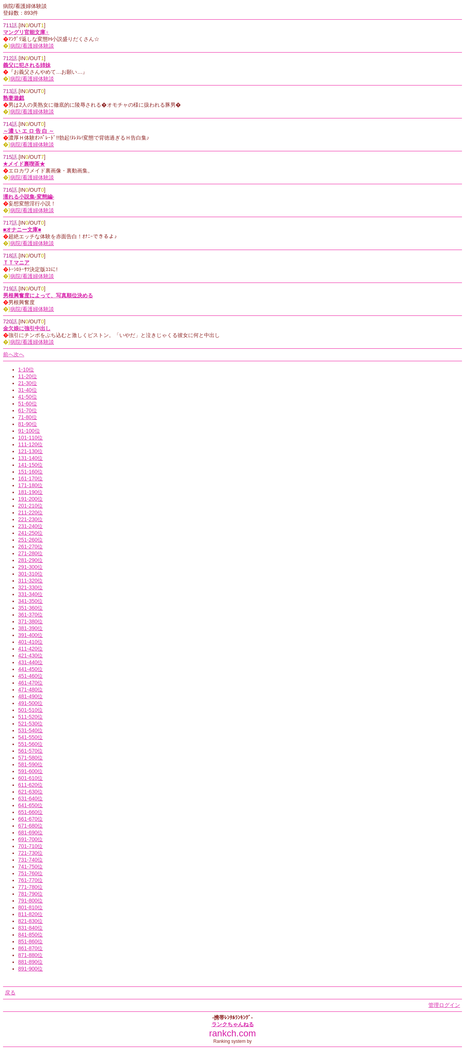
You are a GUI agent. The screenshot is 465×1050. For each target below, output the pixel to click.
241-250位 (30, 533)
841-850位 (30, 935)
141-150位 (30, 465)
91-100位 (29, 431)
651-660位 (30, 812)
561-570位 (30, 751)
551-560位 (30, 744)
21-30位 (27, 383)
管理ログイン (444, 1005)
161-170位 (30, 478)
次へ (19, 354)
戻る (10, 992)
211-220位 (30, 512)
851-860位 (30, 941)
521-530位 (30, 724)
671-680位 (30, 826)
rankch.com (232, 1033)
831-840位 (30, 928)
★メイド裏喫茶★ (24, 164)
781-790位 (30, 894)
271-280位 (30, 553)
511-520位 (30, 717)
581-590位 (30, 764)
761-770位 (30, 880)
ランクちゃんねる (233, 1024)
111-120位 (30, 444)
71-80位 (27, 417)
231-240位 (30, 526)
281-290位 (30, 560)
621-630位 (30, 792)
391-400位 (30, 635)
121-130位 (30, 451)
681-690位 (30, 832)
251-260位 (30, 540)
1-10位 (26, 370)
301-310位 (30, 574)
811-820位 (30, 914)
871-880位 (30, 955)
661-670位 (30, 819)
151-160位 (30, 472)
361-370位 (30, 615)
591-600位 (30, 771)
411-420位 (30, 649)
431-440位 (30, 662)
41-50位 (27, 397)
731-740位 (30, 860)
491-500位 (30, 703)
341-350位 (30, 601)
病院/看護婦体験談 (32, 46)
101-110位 (30, 438)
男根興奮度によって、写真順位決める (48, 295)
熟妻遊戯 (13, 98)
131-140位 (30, 458)
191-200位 (30, 499)
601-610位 (30, 778)
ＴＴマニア (16, 262)
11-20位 (27, 376)
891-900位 (30, 969)
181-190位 (30, 492)
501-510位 (30, 710)
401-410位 (30, 642)
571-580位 (30, 758)
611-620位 (30, 785)
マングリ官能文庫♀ (26, 32)
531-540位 (30, 730)
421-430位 (30, 655)
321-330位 (30, 587)
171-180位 (30, 485)
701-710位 (30, 846)
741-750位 (30, 867)
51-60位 (27, 404)
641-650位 (30, 805)
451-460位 (30, 676)
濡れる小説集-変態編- (28, 197)
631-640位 (30, 798)
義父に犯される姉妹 (27, 65)
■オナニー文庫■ (22, 230)
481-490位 (30, 696)
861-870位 (30, 948)
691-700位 (30, 839)
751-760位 (30, 873)
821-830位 (30, 921)
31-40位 (27, 390)
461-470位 (30, 683)
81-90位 (27, 424)
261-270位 (30, 547)
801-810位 (30, 907)
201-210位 (30, 506)
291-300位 (30, 567)
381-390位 (30, 628)
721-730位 (30, 853)
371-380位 (30, 621)
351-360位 (30, 608)
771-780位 (30, 887)
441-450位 (30, 669)
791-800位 (30, 901)
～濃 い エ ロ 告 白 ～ (28, 131)
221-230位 (30, 519)
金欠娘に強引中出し (27, 328)
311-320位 (30, 581)
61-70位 (27, 410)
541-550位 (30, 737)
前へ (8, 354)
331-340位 (30, 594)
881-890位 (30, 962)
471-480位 (30, 690)
